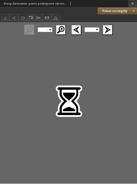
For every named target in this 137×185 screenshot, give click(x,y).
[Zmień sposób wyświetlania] (30, 17)
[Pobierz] (5, 17)
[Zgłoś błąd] (55, 17)
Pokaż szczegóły (118, 11)
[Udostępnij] (14, 17)
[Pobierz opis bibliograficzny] (38, 18)
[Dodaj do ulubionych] (23, 17)
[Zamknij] (133, 3)
